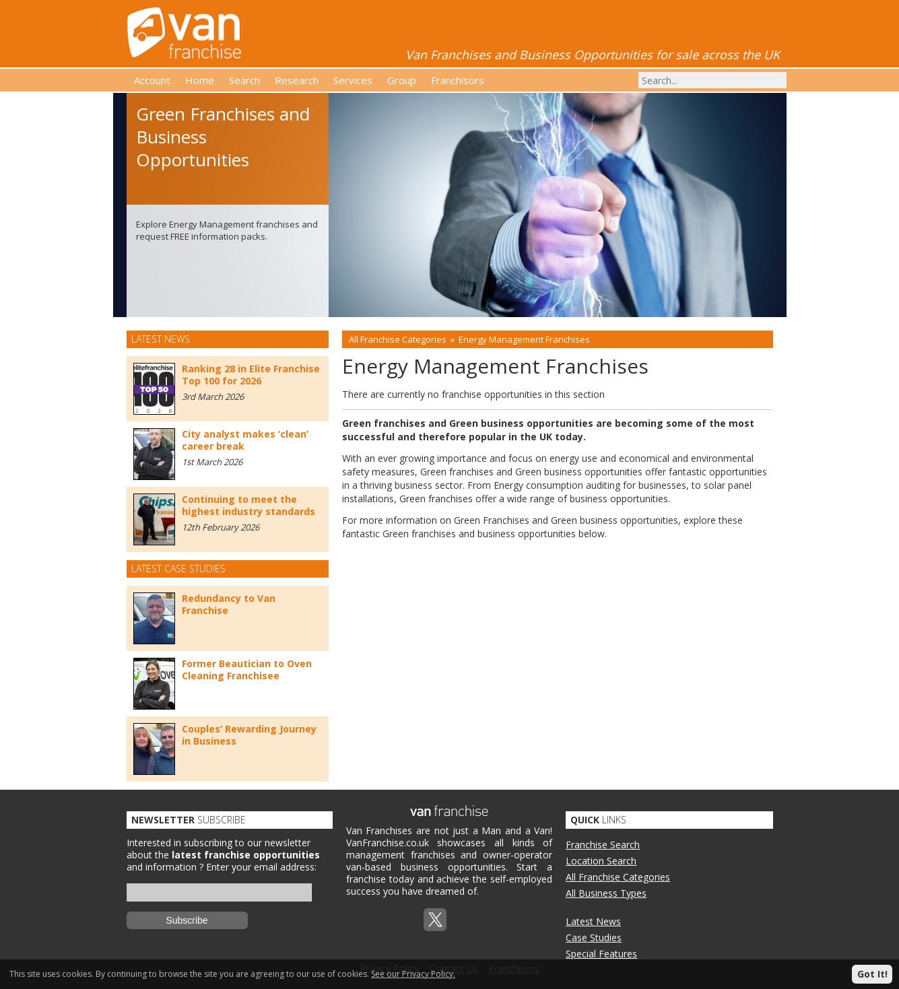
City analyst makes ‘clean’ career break (245, 440)
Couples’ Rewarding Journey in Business (249, 734)
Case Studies (594, 937)
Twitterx (435, 919)
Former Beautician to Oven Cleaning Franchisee (247, 669)
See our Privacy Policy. (413, 974)
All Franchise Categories (397, 339)
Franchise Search (603, 844)
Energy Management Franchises (524, 339)
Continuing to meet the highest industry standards (248, 505)
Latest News (593, 921)
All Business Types (606, 893)
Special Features (601, 953)
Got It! (872, 973)
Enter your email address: (261, 866)
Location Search (601, 860)
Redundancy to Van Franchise (228, 604)
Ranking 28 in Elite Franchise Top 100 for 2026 (251, 374)
